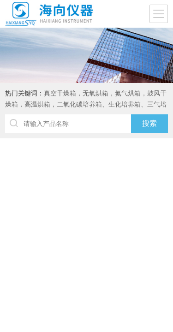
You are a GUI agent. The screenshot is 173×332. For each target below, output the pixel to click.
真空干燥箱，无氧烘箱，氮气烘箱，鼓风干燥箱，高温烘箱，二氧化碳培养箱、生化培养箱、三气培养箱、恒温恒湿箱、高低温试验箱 (86, 104)
